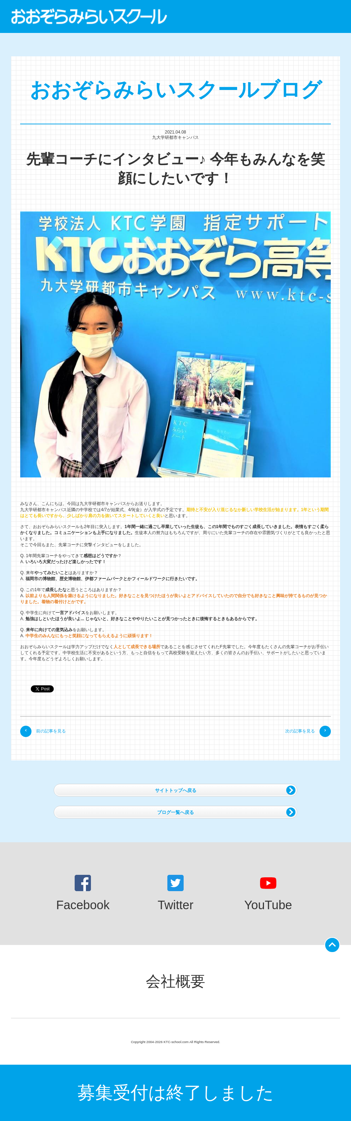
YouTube (268, 893)
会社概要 (175, 981)
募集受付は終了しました (175, 1093)
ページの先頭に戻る (333, 942)
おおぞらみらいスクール (89, 16)
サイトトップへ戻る (225, 790)
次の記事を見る (308, 731)
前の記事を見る (43, 731)
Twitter (175, 893)
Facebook (83, 893)
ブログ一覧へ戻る (226, 812)
